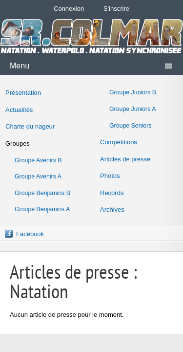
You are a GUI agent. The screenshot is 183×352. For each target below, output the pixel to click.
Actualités (19, 109)
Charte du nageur (30, 126)
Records (111, 193)
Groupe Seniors (130, 125)
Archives (112, 209)
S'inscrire (116, 8)
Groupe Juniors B (132, 92)
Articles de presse (125, 159)
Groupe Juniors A (132, 109)
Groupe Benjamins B (42, 193)
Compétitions (118, 142)
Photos (110, 175)
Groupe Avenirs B (38, 160)
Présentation (23, 92)
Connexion (69, 8)
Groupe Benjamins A (42, 209)
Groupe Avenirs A (38, 176)
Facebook (30, 234)
